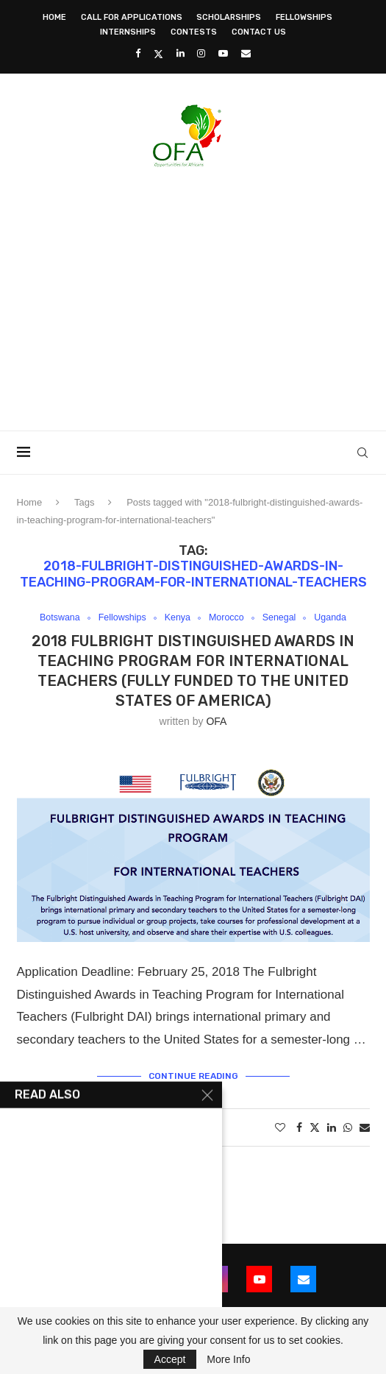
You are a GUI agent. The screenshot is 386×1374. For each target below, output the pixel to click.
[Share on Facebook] (299, 1128)
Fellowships (304, 17)
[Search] (362, 452)
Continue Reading (193, 1076)
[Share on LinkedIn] (331, 1128)
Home (54, 17)
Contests (194, 32)
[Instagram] (201, 53)
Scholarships (228, 17)
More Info (228, 1359)
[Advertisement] (201, 294)
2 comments (185, 1128)
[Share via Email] (365, 1128)
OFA (216, 722)
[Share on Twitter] (315, 1128)
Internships (128, 32)
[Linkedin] (180, 53)
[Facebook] (137, 53)
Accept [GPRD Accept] (170, 1359)
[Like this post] (280, 1128)
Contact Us (259, 32)
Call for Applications (131, 17)
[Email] (246, 53)
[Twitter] (158, 54)
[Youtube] (223, 53)
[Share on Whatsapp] (347, 1128)
